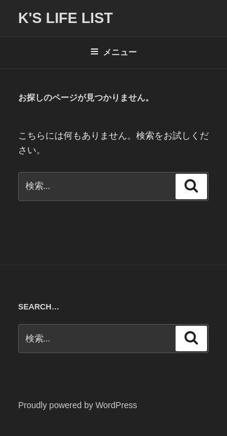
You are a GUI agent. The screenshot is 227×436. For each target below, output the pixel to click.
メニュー (113, 52)
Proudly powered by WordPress (77, 405)
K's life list (65, 18)
